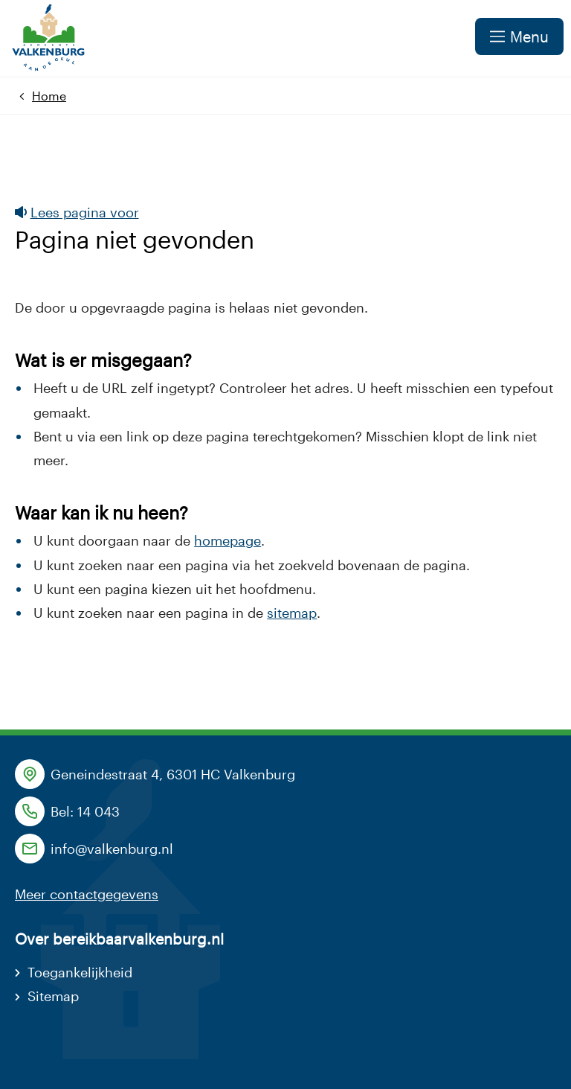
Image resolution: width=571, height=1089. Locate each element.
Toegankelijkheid (80, 972)
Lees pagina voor (77, 212)
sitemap (292, 612)
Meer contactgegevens (86, 894)
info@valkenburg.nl (112, 848)
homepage (227, 540)
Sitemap (53, 996)
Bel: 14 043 (85, 811)
